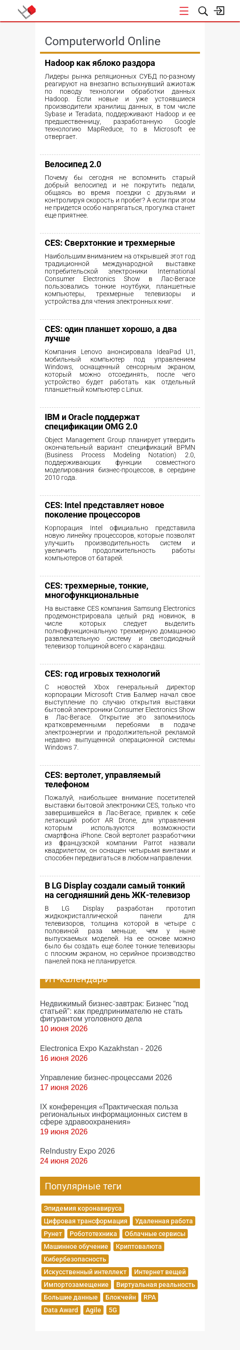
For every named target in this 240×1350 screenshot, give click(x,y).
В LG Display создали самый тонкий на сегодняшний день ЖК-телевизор (117, 890)
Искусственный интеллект (85, 1272)
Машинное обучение (76, 1246)
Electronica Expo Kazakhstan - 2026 (101, 1048)
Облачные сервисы (155, 1233)
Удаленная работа (164, 1221)
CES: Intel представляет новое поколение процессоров (104, 509)
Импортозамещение (76, 1284)
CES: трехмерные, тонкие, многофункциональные (96, 590)
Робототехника (93, 1233)
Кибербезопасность (75, 1259)
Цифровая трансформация (86, 1221)
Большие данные (71, 1297)
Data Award (61, 1310)
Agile (93, 1310)
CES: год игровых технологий (102, 674)
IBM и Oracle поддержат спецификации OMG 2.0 (92, 421)
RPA (150, 1297)
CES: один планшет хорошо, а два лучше (111, 333)
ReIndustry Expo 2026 (77, 1151)
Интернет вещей (160, 1272)
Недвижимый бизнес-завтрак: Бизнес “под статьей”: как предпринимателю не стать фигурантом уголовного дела (114, 1011)
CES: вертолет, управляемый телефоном (102, 779)
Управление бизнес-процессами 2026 (106, 1077)
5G (113, 1310)
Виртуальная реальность (155, 1284)
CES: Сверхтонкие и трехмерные (110, 243)
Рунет (53, 1233)
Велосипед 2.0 (73, 164)
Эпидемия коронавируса (83, 1208)
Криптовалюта (139, 1246)
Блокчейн (120, 1297)
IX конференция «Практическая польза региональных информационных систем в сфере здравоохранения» (114, 1114)
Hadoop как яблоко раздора (100, 63)
